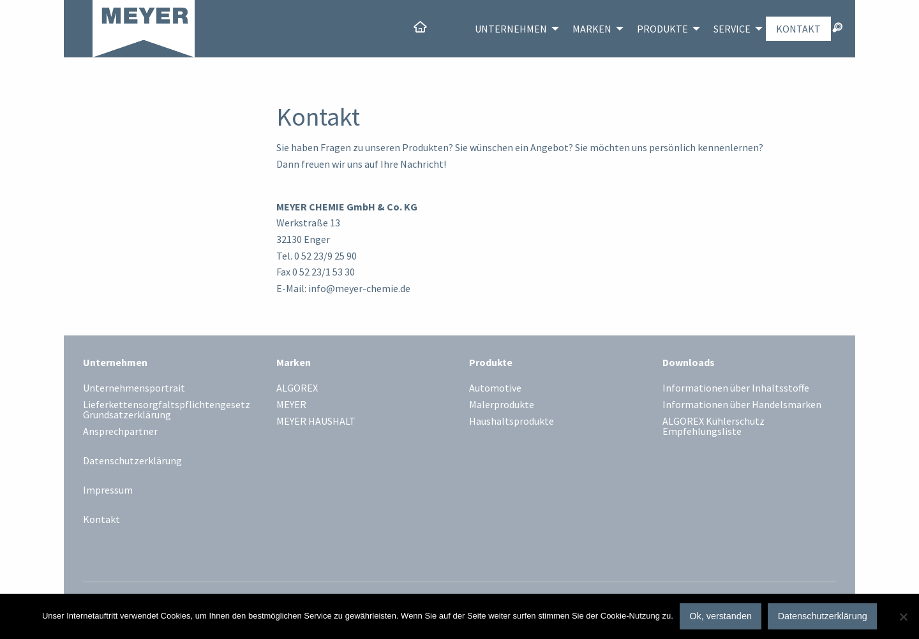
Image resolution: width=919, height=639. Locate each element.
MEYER (291, 405)
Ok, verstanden (720, 616)
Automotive (495, 388)
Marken (591, 28)
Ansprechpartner (120, 431)
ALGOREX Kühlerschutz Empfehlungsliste (713, 426)
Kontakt (798, 28)
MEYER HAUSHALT (315, 421)
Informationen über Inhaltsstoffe (735, 388)
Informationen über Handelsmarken (741, 405)
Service (732, 28)
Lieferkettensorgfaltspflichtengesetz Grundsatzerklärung (166, 410)
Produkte (662, 28)
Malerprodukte (501, 405)
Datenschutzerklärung (132, 460)
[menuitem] (434, 29)
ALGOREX (297, 388)
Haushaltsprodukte (511, 421)
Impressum (108, 489)
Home (440, 28)
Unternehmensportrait (134, 388)
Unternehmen (511, 28)
